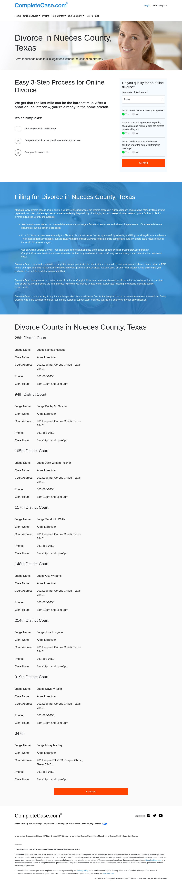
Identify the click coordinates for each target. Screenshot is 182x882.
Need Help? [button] (159, 5)
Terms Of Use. (108, 873)
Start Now (91, 791)
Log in (147, 5)
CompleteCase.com (38, 816)
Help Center (58, 16)
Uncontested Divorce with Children (29, 836)
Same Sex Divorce (130, 836)
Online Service (30, 16)
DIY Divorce (63, 836)
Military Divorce (51, 836)
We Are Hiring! (35, 824)
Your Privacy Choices (91, 824)
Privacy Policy (82, 871)
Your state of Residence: (135, 92)
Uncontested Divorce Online (81, 836)
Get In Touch (93, 16)
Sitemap (18, 844)
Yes (127, 114)
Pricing (45, 16)
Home (18, 16)
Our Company (75, 16)
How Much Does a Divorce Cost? (107, 836)
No (137, 114)
